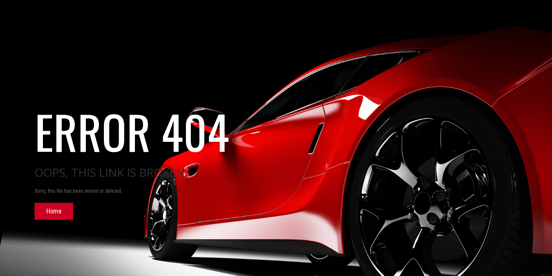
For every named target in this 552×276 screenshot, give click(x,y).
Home (53, 211)
